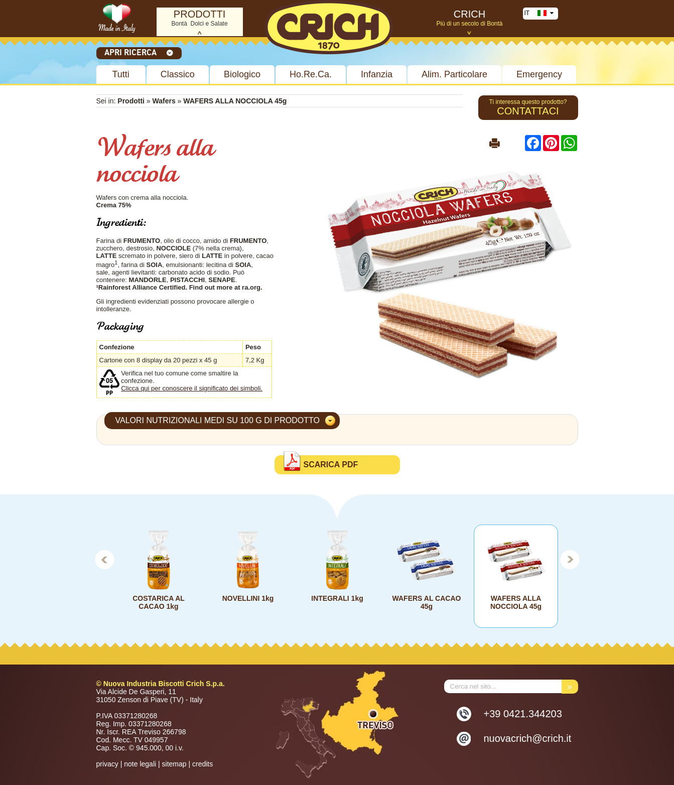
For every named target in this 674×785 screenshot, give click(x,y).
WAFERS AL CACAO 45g (426, 602)
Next (570, 559)
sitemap (174, 764)
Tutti (120, 74)
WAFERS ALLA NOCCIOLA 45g (515, 602)
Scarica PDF (331, 464)
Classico (178, 74)
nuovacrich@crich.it (528, 738)
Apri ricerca (139, 52)
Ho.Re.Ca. (311, 74)
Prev (104, 559)
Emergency (539, 74)
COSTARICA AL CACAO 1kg (158, 602)
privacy (107, 764)
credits (202, 764)
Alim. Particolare (454, 74)
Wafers (164, 101)
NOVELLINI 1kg (248, 598)
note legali (140, 764)
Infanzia (376, 74)
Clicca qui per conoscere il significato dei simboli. (191, 388)
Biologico (242, 74)
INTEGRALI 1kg (337, 598)
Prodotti (131, 101)
